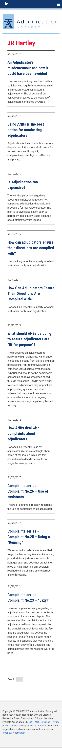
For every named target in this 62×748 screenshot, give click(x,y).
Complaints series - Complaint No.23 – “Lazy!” (28, 597)
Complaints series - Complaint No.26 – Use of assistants (27, 491)
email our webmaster (13, 732)
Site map (45, 722)
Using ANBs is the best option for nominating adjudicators (25, 130)
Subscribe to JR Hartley (8, 690)
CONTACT (34, 722)
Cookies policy (17, 725)
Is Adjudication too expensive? (22, 185)
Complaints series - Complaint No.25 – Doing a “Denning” (28, 537)
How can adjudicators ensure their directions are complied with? (30, 248)
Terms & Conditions (36, 725)
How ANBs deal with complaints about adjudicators (23, 433)
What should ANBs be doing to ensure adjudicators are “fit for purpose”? (29, 339)
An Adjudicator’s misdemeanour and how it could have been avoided (27, 68)
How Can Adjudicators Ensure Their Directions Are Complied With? (30, 293)
